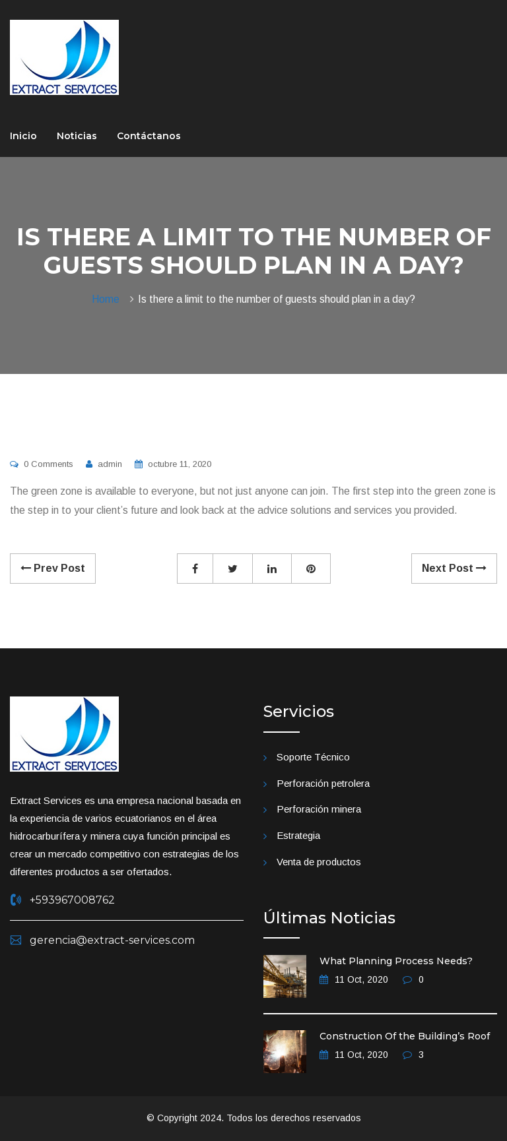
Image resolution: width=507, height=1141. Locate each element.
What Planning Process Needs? (396, 961)
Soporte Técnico (313, 756)
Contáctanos (149, 136)
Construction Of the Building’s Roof (405, 1036)
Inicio (23, 136)
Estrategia (298, 835)
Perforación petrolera (323, 783)
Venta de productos (319, 861)
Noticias (77, 136)
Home (108, 299)
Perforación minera (319, 809)
